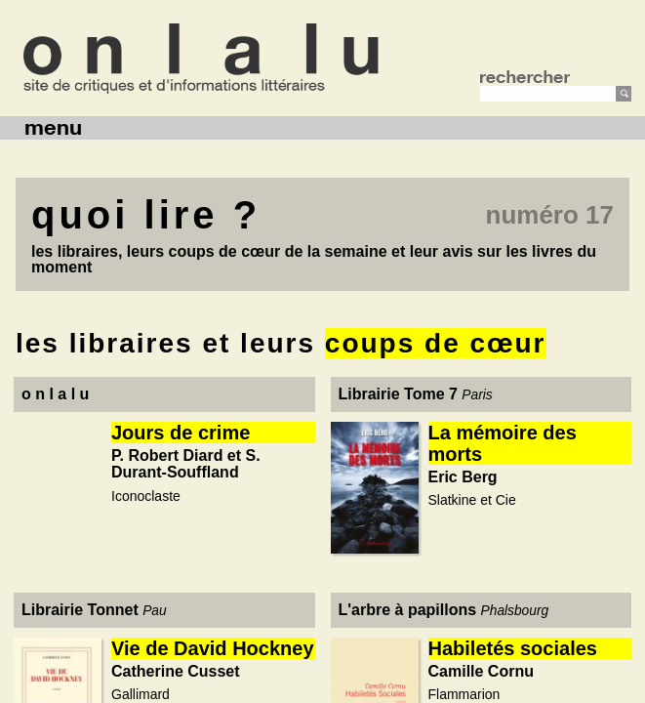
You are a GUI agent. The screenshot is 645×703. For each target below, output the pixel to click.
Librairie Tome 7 (398, 394)
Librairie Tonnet (80, 609)
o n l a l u (55, 394)
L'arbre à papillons (408, 609)
